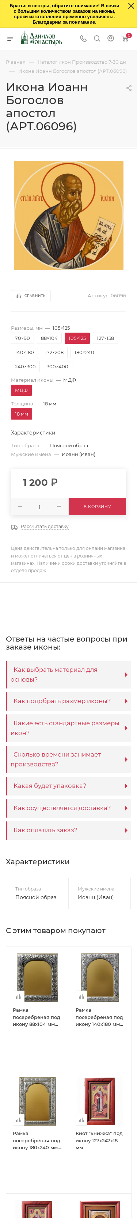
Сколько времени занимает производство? (56, 759)
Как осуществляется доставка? (62, 808)
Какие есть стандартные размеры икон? (65, 728)
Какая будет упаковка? (50, 785)
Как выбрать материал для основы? (54, 674)
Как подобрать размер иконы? (62, 701)
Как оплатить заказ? (45, 830)
